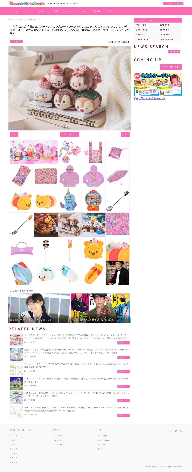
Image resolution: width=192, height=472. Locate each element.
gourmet (142, 29)
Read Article (70, 134)
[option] (39, 308)
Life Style (16, 41)
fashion (141, 25)
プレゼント (111, 11)
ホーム (14, 11)
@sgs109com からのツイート (149, 98)
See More (171, 67)
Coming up (167, 39)
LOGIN (178, 3)
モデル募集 (102, 436)
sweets (164, 25)
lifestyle (142, 39)
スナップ (69, 11)
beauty (164, 29)
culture (165, 34)
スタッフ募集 (103, 440)
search (174, 52)
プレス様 (101, 444)
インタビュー (42, 11)
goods (140, 34)
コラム (100, 449)
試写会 (57, 11)
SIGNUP (168, 3)
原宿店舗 (96, 11)
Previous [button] (12, 308)
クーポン (83, 11)
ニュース (27, 11)
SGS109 (58, 436)
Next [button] (127, 308)
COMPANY (59, 440)
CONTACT (59, 444)
